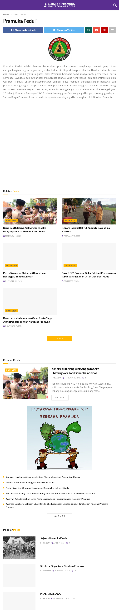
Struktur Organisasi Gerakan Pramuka (62, 565)
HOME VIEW (11, 220)
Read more (60, 397)
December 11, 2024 (12, 281)
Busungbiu (11, 266)
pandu (57, 378)
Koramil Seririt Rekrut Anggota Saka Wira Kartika (30, 482)
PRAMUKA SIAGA (50, 593)
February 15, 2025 (12, 236)
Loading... (59, 338)
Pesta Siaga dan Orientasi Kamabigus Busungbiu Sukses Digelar (37, 488)
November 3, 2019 (60, 598)
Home (6, 14)
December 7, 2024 (70, 281)
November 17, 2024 (12, 326)
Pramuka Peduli (18, 14)
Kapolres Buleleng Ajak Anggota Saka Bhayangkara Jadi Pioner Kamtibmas (42, 477)
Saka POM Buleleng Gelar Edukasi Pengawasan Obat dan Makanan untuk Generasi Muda (50, 493)
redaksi (47, 570)
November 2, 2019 (61, 570)
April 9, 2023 (57, 543)
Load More (59, 516)
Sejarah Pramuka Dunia (53, 538)
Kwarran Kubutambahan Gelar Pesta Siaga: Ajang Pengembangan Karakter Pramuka (47, 498)
